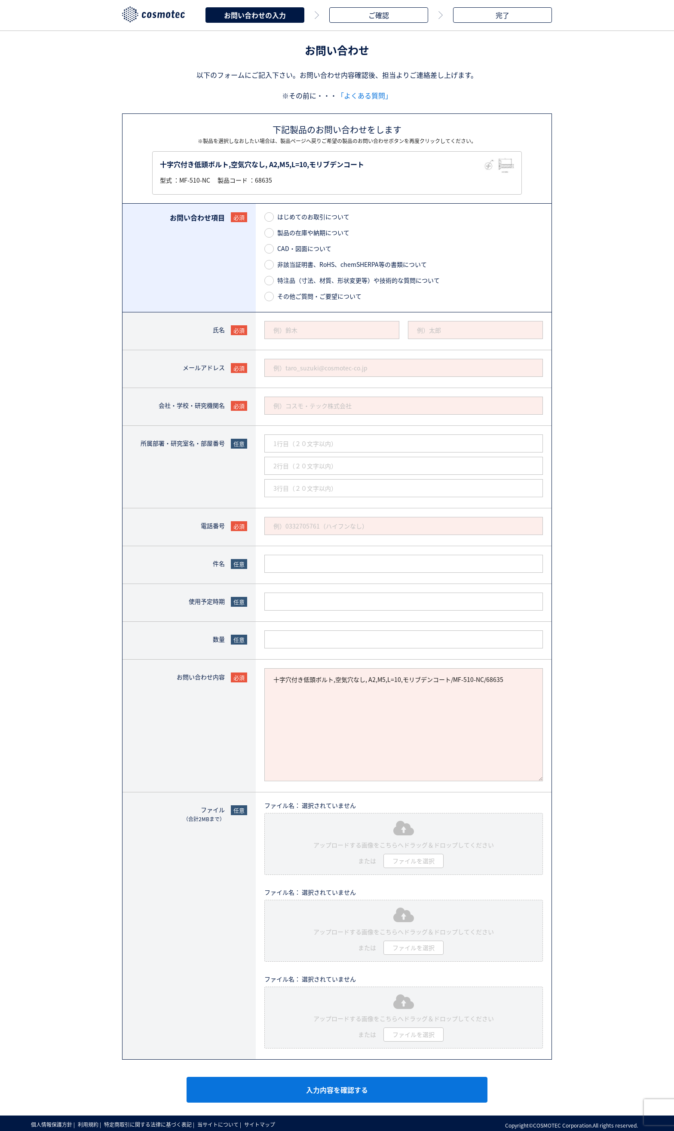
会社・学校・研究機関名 (192, 403)
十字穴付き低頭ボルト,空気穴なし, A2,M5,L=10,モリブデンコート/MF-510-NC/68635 (403, 722)
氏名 (219, 328)
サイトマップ (267, 1122)
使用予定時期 (207, 599)
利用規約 (90, 1122)
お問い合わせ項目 (197, 216)
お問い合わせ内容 (201, 675)
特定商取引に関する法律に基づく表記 (152, 1122)
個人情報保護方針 (52, 1122)
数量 (219, 637)
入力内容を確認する (337, 1088)
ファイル (204, 812)
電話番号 (213, 524)
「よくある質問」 (364, 94)
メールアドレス (204, 365)
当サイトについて (224, 1122)
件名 (219, 561)
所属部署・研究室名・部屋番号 (183, 441)
